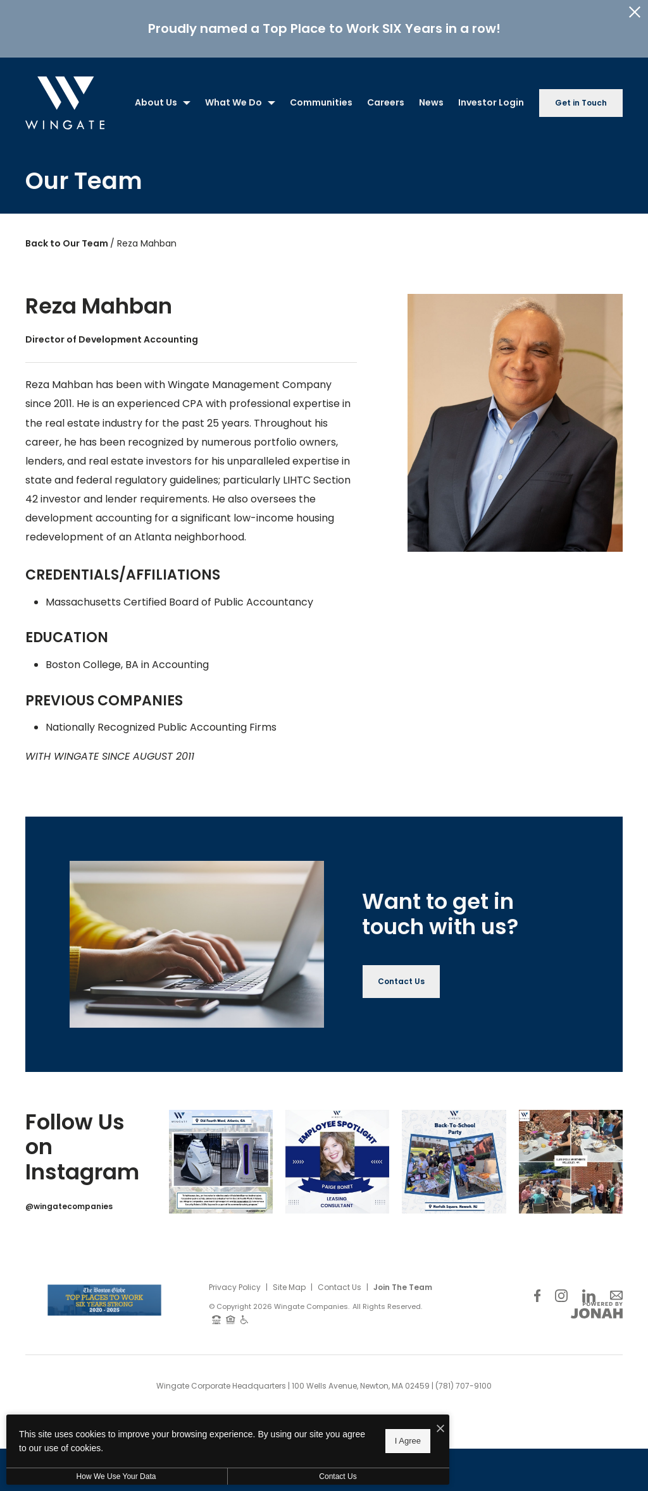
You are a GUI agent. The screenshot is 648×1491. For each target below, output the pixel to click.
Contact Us (339, 1281)
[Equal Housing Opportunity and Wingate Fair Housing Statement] (230, 1313)
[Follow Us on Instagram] (561, 1289)
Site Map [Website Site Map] (289, 1281)
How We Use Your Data (116, 1476)
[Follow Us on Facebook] (537, 1289)
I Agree (408, 1440)
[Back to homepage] (64, 96)
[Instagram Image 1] (221, 1156)
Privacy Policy (235, 1281)
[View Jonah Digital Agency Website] (597, 1304)
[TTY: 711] (216, 1313)
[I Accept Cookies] (440, 1429)
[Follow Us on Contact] (616, 1289)
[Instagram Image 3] (454, 1156)
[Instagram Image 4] (571, 1156)
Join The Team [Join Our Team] (402, 1281)
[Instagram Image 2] (337, 1156)
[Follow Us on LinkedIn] (588, 1289)
